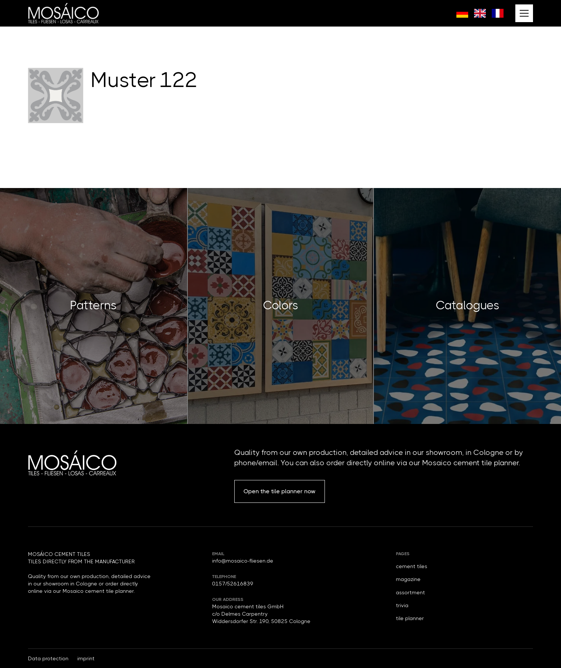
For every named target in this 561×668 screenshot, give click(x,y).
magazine (408, 579)
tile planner (410, 618)
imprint (86, 658)
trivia (402, 605)
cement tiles (411, 566)
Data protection (48, 658)
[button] (524, 13)
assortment (410, 592)
